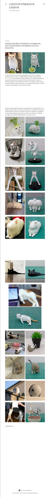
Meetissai (7, 78)
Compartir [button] (7, 40)
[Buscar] (44, 4)
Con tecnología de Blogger (25, 490)
